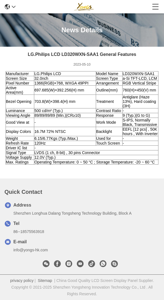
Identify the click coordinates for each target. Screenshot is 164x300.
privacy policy (21, 280)
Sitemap (45, 280)
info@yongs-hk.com (30, 250)
